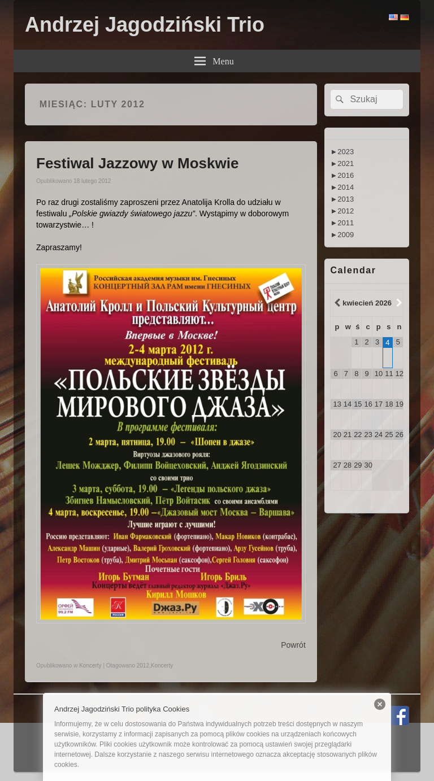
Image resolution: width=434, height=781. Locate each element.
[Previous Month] (336, 303)
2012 (143, 665)
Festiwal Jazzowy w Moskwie (137, 163)
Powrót (293, 644)
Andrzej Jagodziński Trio (144, 24)
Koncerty (90, 665)
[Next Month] (398, 303)
